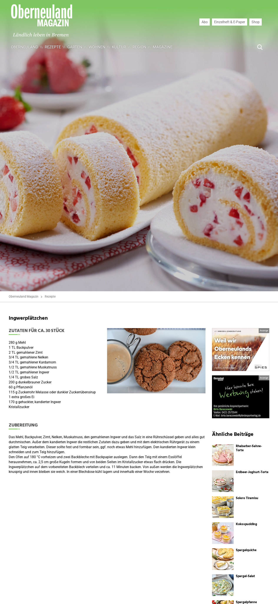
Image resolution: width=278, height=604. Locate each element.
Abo (205, 22)
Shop (256, 22)
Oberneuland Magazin (23, 296)
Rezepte (53, 47)
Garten (74, 47)
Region (139, 47)
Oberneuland (24, 47)
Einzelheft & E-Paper (229, 22)
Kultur (119, 47)
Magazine (162, 47)
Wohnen (97, 47)
